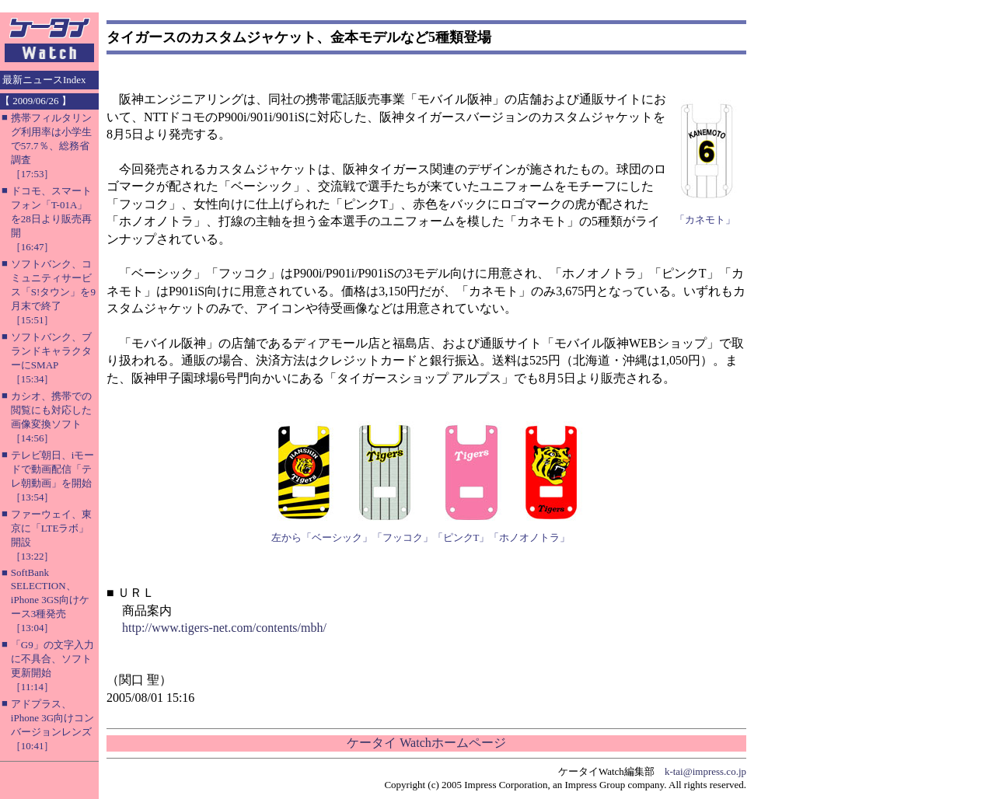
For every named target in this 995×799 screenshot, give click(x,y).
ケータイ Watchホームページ (426, 742)
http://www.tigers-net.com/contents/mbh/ (224, 627)
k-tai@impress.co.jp (705, 771)
